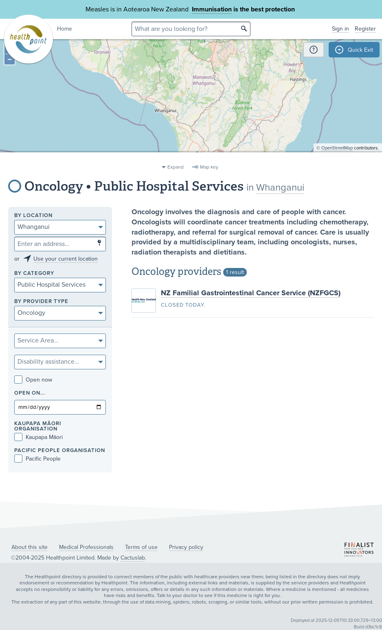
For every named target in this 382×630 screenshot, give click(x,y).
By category (34, 273)
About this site (29, 547)
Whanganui (280, 187)
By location (33, 215)
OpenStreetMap (337, 157)
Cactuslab (133, 557)
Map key (209, 167)
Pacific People (37, 459)
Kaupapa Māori (38, 437)
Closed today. (183, 305)
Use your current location (65, 258)
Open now (33, 380)
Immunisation (212, 9)
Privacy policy (186, 547)
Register (365, 28)
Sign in (340, 28)
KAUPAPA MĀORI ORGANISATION (37, 426)
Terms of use (141, 547)
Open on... (29, 393)
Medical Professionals (86, 547)
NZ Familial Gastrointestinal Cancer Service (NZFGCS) (250, 292)
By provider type (41, 301)
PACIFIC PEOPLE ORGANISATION (59, 450)
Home (64, 28)
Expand (175, 167)
